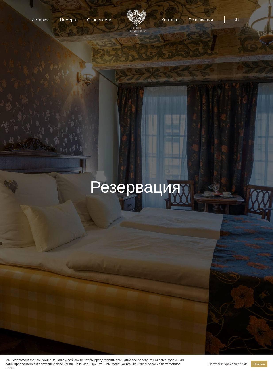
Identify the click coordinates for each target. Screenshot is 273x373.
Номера (68, 19)
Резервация (201, 19)
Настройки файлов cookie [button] (228, 364)
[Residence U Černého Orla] (136, 22)
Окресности (99, 19)
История (40, 19)
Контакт (169, 19)
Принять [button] (259, 364)
